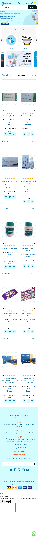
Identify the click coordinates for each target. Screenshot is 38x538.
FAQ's (31, 418)
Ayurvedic (27, 48)
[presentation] (4, 111)
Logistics (24, 418)
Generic (11, 48)
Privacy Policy (14, 415)
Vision (14, 424)
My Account (7, 433)
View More (14, 185)
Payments (25, 415)
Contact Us (19, 426)
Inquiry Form (30, 424)
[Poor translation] (7, 501)
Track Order (30, 433)
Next (36, 40)
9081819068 (20, 448)
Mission (21, 424)
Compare (16, 433)
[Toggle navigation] (35, 2)
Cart (23, 433)
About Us (7, 424)
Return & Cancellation (12, 418)
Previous (2, 40)
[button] (1, 17)
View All (33, 75)
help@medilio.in (20, 451)
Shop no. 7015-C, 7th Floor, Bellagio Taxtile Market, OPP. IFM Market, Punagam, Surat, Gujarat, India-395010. (20, 441)
